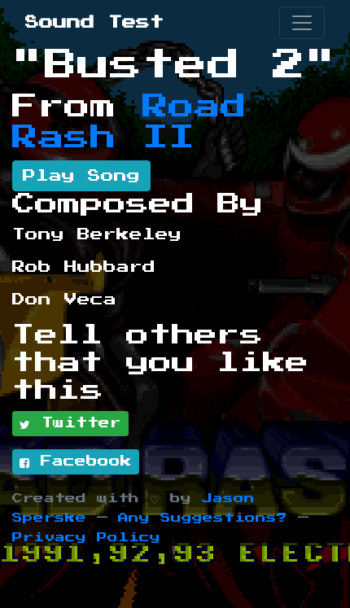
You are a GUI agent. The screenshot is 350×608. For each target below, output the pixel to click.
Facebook (76, 462)
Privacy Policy (86, 537)
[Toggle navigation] (302, 23)
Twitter (70, 424)
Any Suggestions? (202, 518)
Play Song (81, 175)
